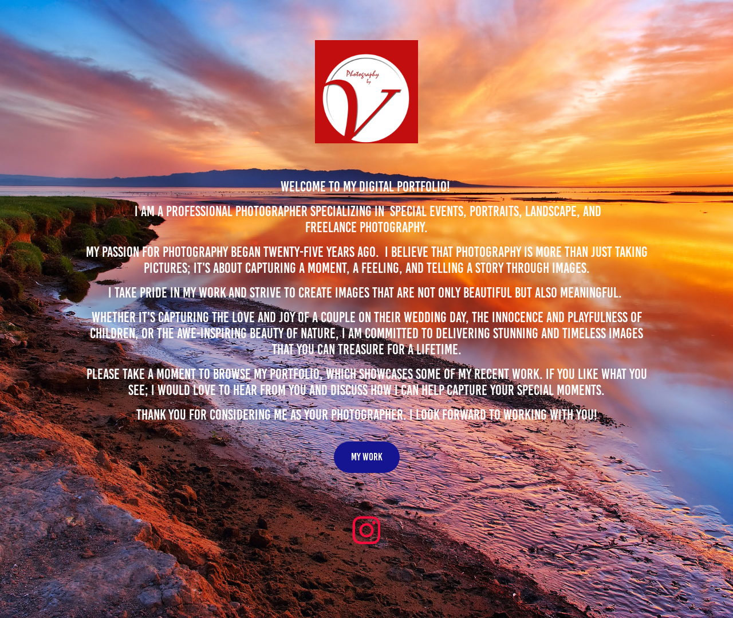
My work (367, 457)
